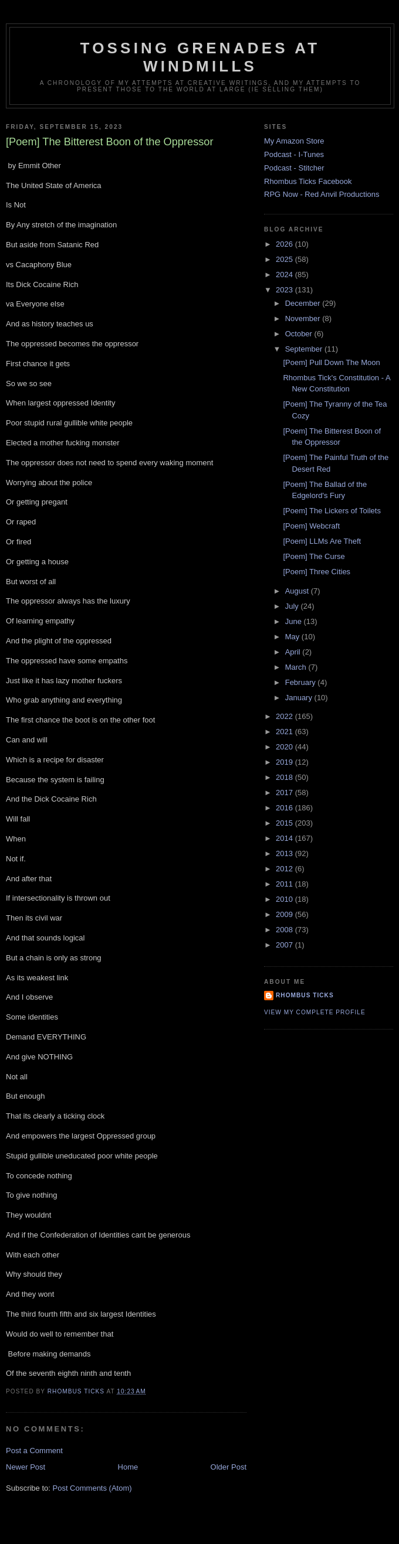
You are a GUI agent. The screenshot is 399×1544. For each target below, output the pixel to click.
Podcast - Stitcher (294, 167)
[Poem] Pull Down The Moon (331, 362)
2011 (285, 884)
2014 (285, 838)
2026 (285, 244)
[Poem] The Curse (313, 556)
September (304, 349)
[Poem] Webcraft (311, 526)
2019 (285, 762)
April (294, 651)
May (293, 636)
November (304, 318)
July (293, 606)
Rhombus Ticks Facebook (308, 181)
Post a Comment (34, 1450)
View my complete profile (315, 1012)
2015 (285, 823)
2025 (285, 259)
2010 (285, 899)
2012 (285, 868)
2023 (285, 289)
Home (128, 1467)
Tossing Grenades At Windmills (200, 57)
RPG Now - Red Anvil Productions (322, 194)
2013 (285, 853)
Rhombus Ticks (305, 995)
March (297, 667)
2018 (285, 777)
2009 (285, 914)
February (301, 682)
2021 (285, 731)
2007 (285, 944)
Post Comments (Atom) (92, 1488)
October (300, 333)
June (294, 621)
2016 (285, 807)
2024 (285, 274)
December (304, 303)
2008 (285, 929)
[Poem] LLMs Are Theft (322, 541)
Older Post (228, 1467)
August (298, 591)
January (300, 697)
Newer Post (25, 1467)
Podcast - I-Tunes (294, 154)
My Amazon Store (294, 141)
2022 (285, 716)
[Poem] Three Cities (316, 571)
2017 (285, 792)
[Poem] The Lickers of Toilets (331, 510)
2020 (285, 746)
